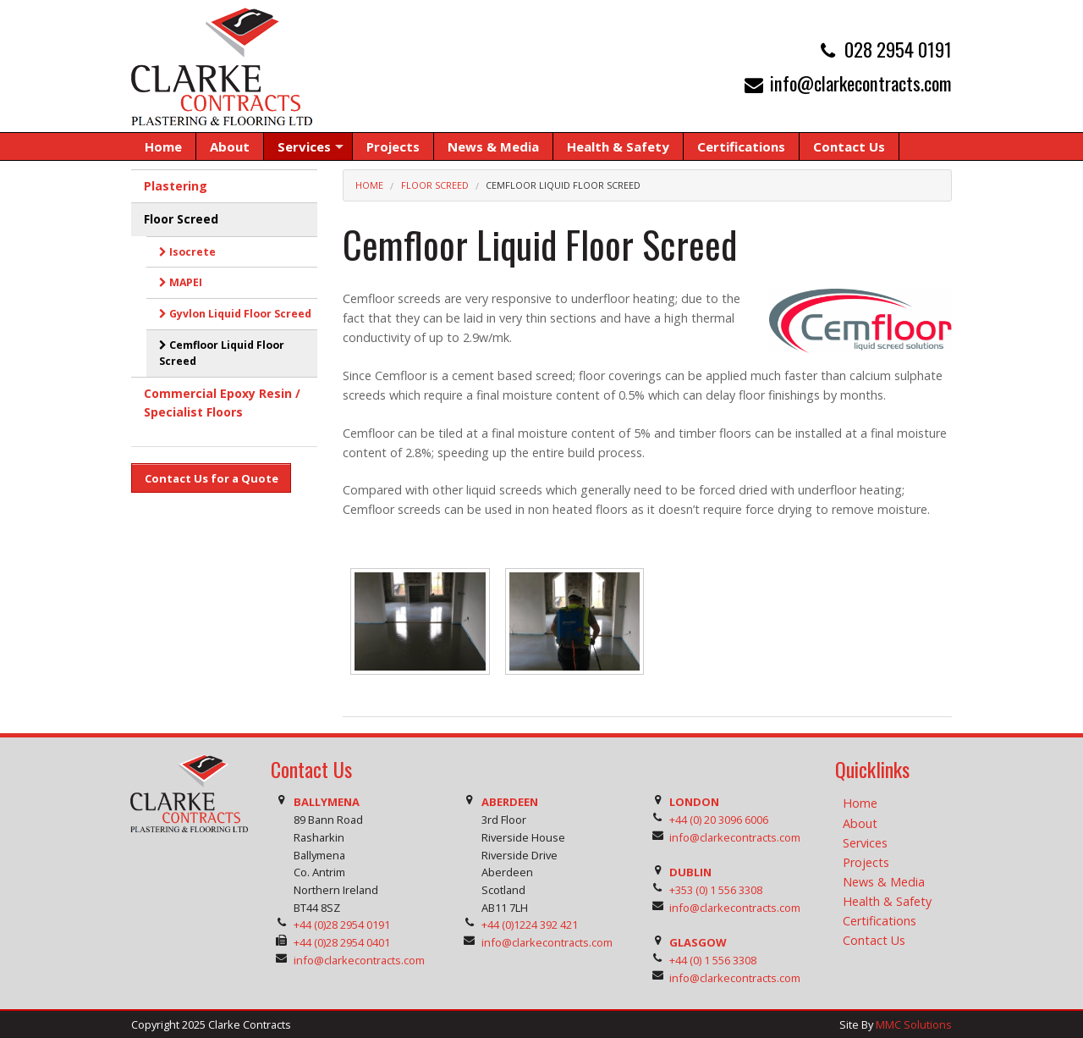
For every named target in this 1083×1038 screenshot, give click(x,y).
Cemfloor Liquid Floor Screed (563, 185)
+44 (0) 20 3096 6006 (718, 819)
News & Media (884, 882)
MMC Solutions (914, 1024)
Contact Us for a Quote (211, 478)
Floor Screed (435, 185)
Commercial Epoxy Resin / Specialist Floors (222, 402)
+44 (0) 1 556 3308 (712, 960)
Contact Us (874, 940)
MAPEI (180, 282)
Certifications (879, 921)
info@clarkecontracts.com (861, 83)
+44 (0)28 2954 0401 (342, 942)
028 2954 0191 (898, 49)
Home (369, 185)
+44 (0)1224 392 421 (529, 924)
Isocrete (187, 252)
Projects (866, 862)
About (860, 823)
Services (865, 843)
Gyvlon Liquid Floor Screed (235, 313)
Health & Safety (887, 901)
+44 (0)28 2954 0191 (342, 924)
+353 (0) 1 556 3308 (715, 889)
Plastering (175, 186)
